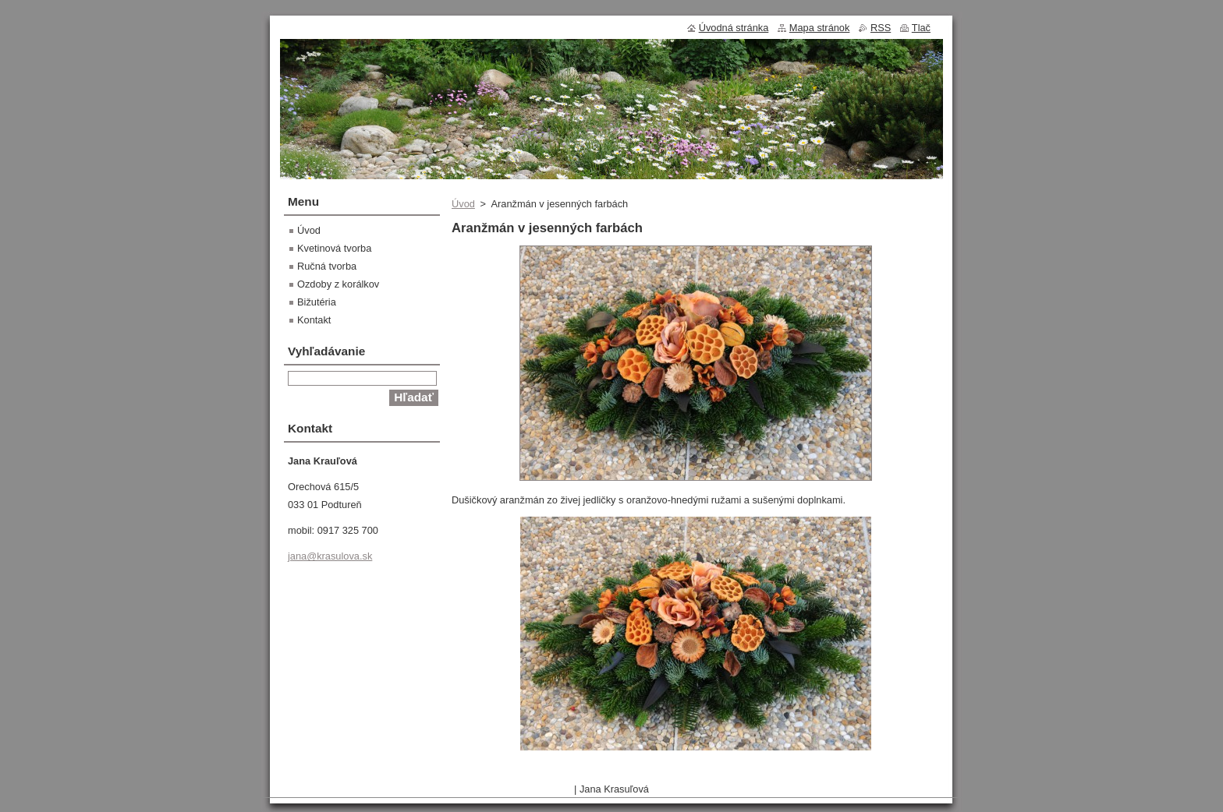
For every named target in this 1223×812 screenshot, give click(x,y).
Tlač (921, 28)
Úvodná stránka (734, 28)
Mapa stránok (819, 28)
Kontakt (314, 320)
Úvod (463, 204)
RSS (880, 28)
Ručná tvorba (326, 266)
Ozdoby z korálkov (338, 284)
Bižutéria (316, 302)
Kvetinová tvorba (334, 248)
